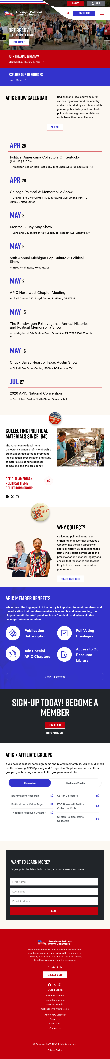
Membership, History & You (24, 62)
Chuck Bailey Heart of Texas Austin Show (43, 362)
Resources (55, 1019)
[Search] (68, 13)
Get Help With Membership (55, 1008)
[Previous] (3, 37)
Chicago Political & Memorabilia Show (41, 192)
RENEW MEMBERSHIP (55, 733)
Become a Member (55, 995)
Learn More (15, 80)
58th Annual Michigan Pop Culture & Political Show (47, 259)
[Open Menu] (102, 13)
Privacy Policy (55, 1050)
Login (96, 3)
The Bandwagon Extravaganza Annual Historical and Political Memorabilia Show (50, 325)
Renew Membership (55, 999)
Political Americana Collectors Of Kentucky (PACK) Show (45, 159)
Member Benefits (55, 1004)
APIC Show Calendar (55, 1014)
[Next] (107, 37)
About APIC (55, 1023)
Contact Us (55, 1028)
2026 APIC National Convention (36, 393)
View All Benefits (55, 676)
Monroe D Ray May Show (31, 227)
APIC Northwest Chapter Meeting (37, 292)
